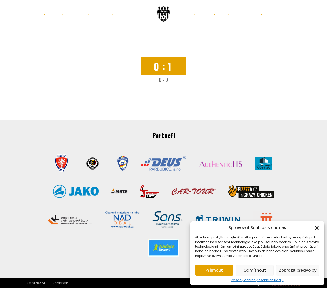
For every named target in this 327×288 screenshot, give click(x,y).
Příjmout (214, 270)
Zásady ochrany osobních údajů (257, 280)
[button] (316, 227)
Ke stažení (36, 283)
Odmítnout (254, 270)
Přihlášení (61, 283)
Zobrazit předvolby (298, 270)
